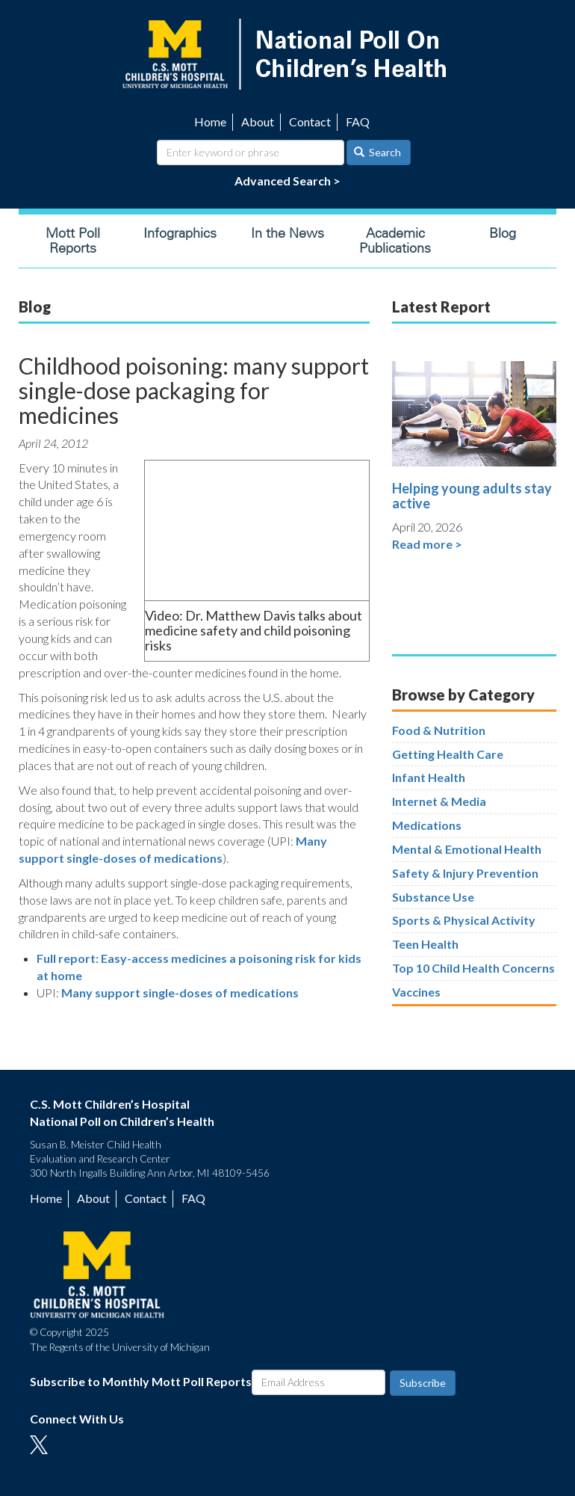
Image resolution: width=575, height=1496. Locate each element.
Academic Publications (395, 240)
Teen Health (425, 944)
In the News (287, 233)
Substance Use (433, 897)
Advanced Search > (287, 180)
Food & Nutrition (438, 730)
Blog (502, 233)
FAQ (358, 121)
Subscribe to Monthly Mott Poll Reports (141, 1381)
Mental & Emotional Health (466, 849)
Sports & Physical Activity (463, 920)
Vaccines (416, 992)
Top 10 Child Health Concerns (473, 968)
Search (378, 152)
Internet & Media (439, 801)
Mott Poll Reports (73, 240)
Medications (426, 825)
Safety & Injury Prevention (465, 873)
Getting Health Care (447, 754)
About (257, 121)
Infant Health (428, 777)
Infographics (180, 233)
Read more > (427, 544)
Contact (310, 121)
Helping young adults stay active (472, 495)
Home (210, 121)
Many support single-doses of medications (180, 992)
